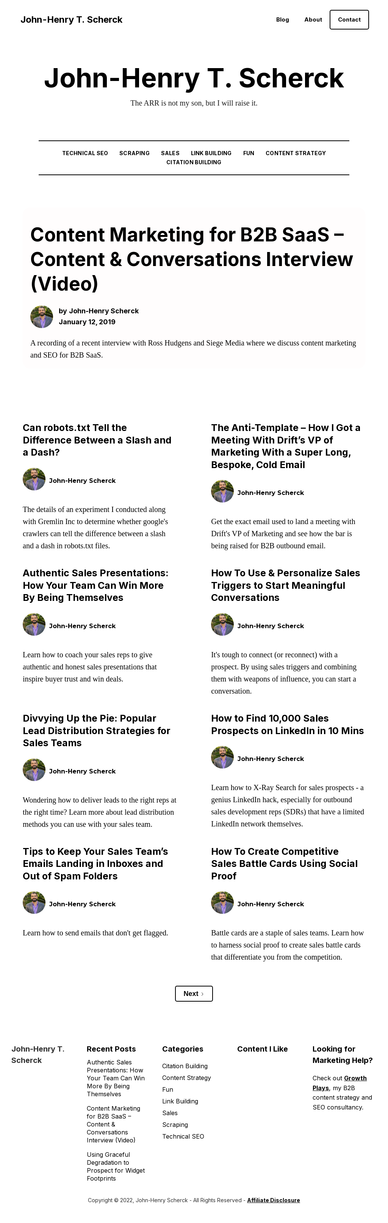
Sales (170, 153)
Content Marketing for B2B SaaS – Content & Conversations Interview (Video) (113, 1124)
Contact (349, 19)
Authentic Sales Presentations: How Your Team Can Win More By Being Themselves (116, 1078)
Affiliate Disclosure (273, 1200)
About (313, 19)
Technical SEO (85, 153)
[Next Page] (194, 994)
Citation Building (193, 162)
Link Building (211, 153)
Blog (282, 19)
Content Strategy (296, 153)
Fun (249, 153)
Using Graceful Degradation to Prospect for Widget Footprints (116, 1166)
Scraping (134, 153)
